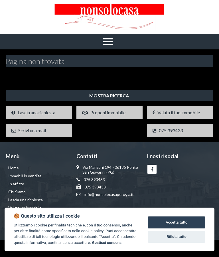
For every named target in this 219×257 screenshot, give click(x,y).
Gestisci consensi (107, 242)
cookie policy (92, 230)
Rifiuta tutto (176, 236)
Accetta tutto (176, 222)
